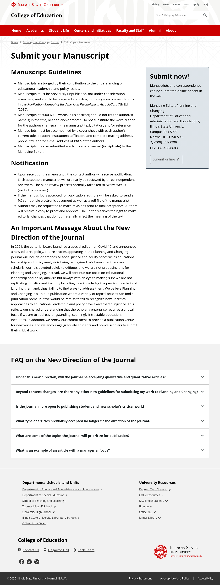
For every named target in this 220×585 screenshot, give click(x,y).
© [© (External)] (8, 578)
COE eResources (149, 495)
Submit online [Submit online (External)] (164, 159)
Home (16, 30)
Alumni (155, 30)
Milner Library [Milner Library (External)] (148, 518)
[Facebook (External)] (21, 562)
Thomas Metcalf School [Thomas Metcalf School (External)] (37, 506)
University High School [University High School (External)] (36, 512)
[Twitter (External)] (29, 562)
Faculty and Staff (130, 30)
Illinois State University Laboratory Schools (49, 518)
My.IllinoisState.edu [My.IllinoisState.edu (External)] (151, 501)
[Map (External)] (186, 4)
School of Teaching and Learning (43, 501)
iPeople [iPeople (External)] (144, 506)
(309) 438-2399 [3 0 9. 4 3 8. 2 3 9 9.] (165, 142)
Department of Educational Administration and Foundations (60, 489)
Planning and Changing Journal (41, 42)
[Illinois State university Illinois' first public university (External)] (178, 552)
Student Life (59, 30)
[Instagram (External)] (37, 562)
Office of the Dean (34, 523)
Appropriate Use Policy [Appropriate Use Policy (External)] (174, 578)
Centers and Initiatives (92, 30)
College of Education (36, 15)
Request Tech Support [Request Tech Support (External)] (153, 489)
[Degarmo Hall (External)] (56, 550)
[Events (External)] (176, 4)
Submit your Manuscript (78, 42)
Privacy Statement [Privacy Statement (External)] (140, 578)
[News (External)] (166, 4)
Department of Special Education (43, 495)
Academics (35, 30)
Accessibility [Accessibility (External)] (205, 578)
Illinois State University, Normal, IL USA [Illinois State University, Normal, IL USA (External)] (42, 578)
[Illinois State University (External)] (37, 4)
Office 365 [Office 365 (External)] (145, 512)
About (171, 30)
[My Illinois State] (205, 4)
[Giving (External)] (155, 4)
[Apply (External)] (196, 4)
